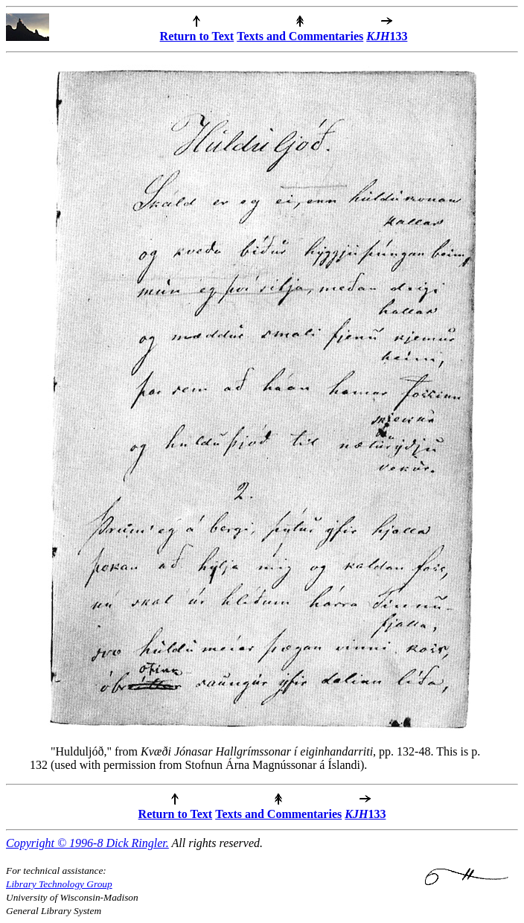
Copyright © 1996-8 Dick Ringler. (87, 843)
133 (386, 36)
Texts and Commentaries (300, 36)
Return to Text (197, 36)
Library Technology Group (59, 884)
